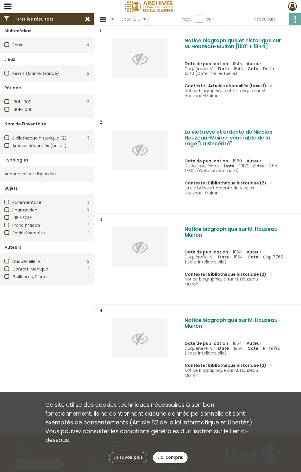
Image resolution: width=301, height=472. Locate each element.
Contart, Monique (30, 269)
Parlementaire (26, 202)
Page (186, 19)
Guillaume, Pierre (29, 277)
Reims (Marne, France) (35, 73)
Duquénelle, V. (26, 261)
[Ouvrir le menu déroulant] (7, 7)
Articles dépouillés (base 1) (39, 146)
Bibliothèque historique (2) (39, 138)
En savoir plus (128, 457)
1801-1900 (21, 102)
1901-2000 (22, 109)
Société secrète (28, 233)
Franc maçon (26, 225)
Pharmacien (24, 210)
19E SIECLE (22, 218)
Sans (17, 45)
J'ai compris (170, 457)
